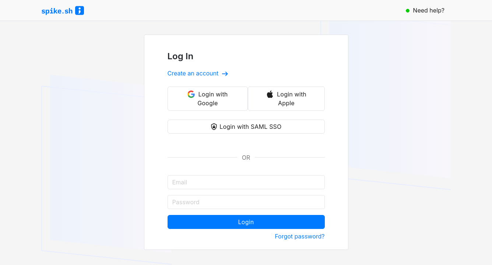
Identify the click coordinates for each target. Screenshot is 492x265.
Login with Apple (286, 99)
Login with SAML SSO (245, 126)
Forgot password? (299, 236)
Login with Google (207, 99)
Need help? (425, 10)
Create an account (198, 73)
